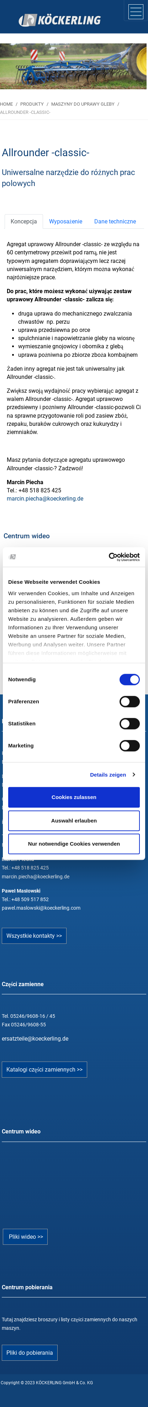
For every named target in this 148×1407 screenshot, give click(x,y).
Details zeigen (108, 775)
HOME (6, 104)
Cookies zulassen (74, 797)
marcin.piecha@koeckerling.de (45, 498)
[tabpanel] (73, 66)
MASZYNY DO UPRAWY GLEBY (83, 104)
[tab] (24, 221)
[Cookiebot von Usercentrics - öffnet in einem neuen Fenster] (109, 557)
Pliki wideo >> (25, 1236)
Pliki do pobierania (29, 1352)
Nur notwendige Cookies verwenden (74, 844)
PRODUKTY (32, 104)
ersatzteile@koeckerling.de (35, 1038)
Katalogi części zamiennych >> (44, 1069)
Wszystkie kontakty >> (34, 935)
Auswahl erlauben (74, 821)
